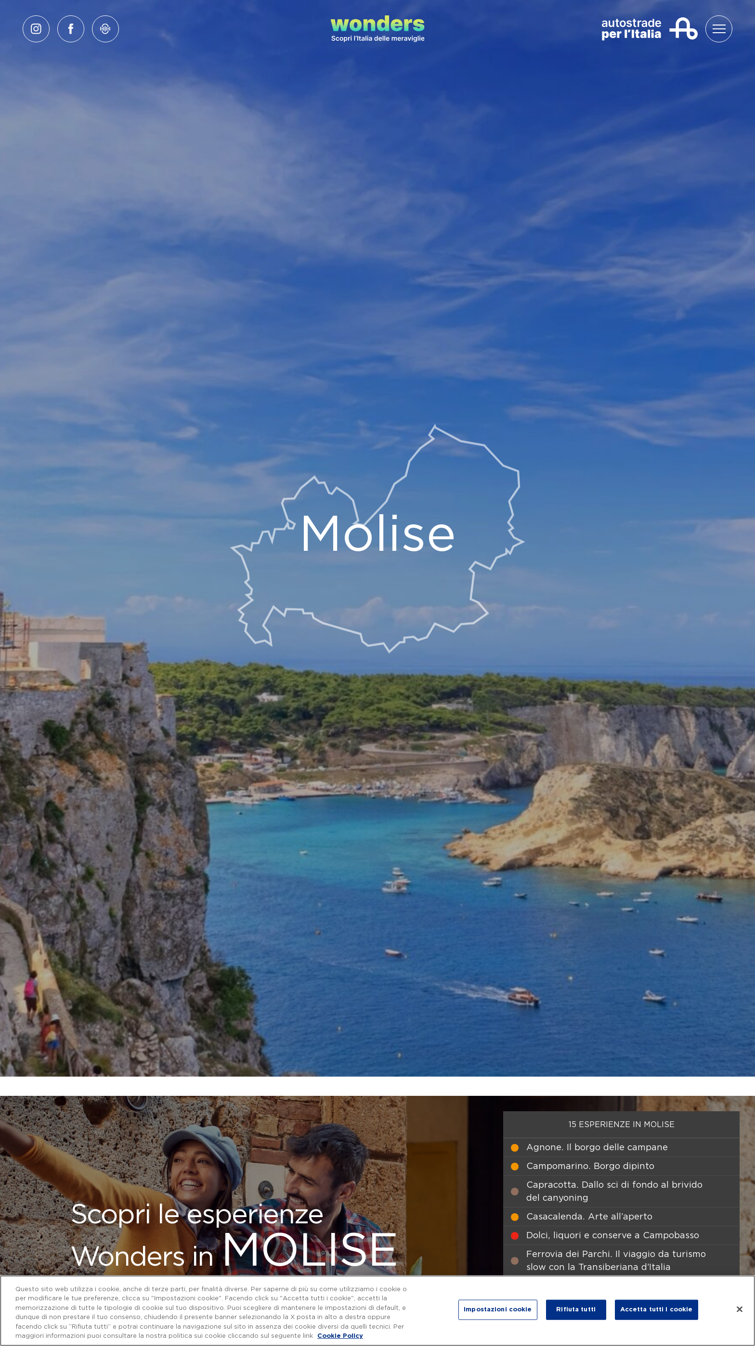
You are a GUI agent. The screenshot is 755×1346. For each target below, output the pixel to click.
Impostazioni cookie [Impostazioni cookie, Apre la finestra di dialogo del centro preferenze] (498, 1310)
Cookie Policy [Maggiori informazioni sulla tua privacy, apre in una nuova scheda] (340, 1336)
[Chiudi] (739, 1309)
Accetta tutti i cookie (656, 1310)
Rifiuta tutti (576, 1310)
